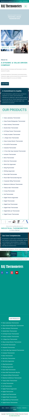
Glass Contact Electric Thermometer (13, 141)
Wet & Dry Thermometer (10, 161)
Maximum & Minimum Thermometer (13, 184)
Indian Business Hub (15, 415)
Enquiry (14, 409)
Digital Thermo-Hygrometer (11, 197)
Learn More (5, 83)
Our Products (13, 407)
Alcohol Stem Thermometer (11, 128)
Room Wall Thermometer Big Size (13, 177)
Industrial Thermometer (10, 147)
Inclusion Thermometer (10, 154)
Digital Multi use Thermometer (12, 211)
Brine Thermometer (9, 157)
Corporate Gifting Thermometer (12, 181)
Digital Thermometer (9, 201)
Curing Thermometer (9, 191)
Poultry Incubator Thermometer (12, 134)
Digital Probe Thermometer (11, 207)
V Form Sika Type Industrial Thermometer (15, 151)
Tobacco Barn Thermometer (11, 187)
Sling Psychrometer (9, 167)
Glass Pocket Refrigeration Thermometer (14, 121)
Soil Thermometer (8, 194)
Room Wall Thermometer (10, 174)
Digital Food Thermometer (11, 204)
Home (3, 407)
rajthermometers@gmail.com (8, 1)
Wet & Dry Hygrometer (10, 164)
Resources (19, 407)
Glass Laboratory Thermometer (12, 118)
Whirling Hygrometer (9, 171)
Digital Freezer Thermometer (11, 214)
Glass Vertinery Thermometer (11, 124)
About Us (7, 407)
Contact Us (24, 407)
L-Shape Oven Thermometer (11, 137)
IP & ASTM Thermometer (10, 144)
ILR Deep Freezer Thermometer (12, 131)
